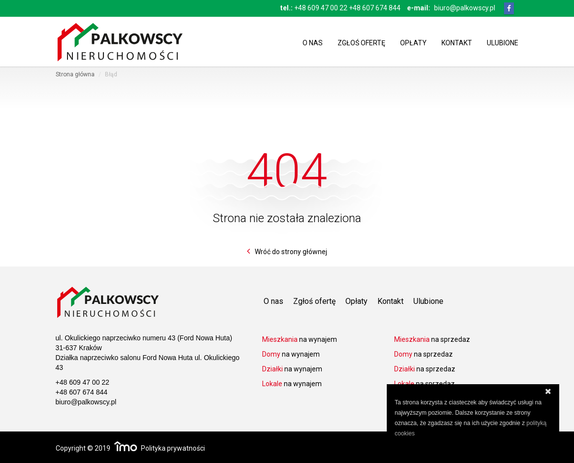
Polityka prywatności (173, 448)
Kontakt (456, 42)
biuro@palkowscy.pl (464, 8)
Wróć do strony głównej (291, 252)
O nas (313, 42)
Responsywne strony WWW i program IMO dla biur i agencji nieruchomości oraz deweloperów (125, 446)
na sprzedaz (432, 339)
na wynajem (299, 339)
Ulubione (502, 42)
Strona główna (75, 74)
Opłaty (413, 42)
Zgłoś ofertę (361, 42)
